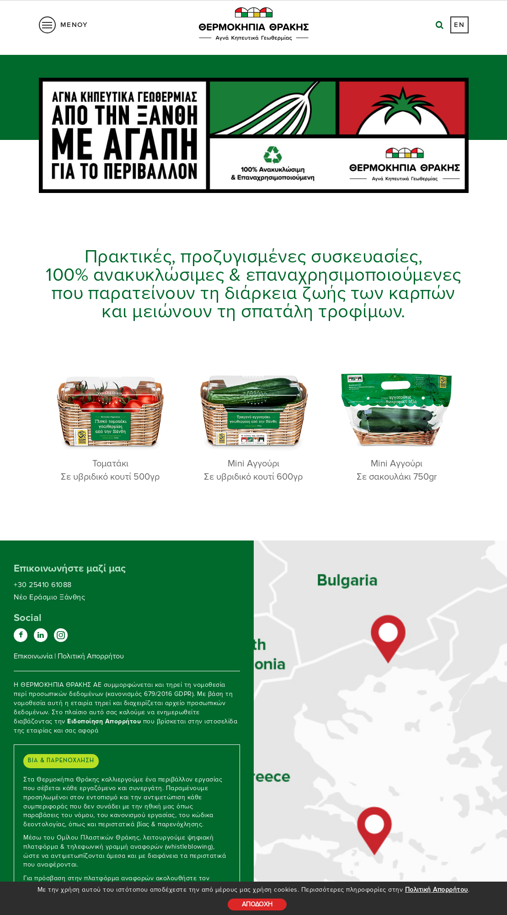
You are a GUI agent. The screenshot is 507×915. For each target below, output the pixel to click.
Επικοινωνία (33, 656)
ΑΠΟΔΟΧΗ (257, 904)
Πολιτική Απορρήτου (436, 890)
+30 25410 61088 (43, 584)
